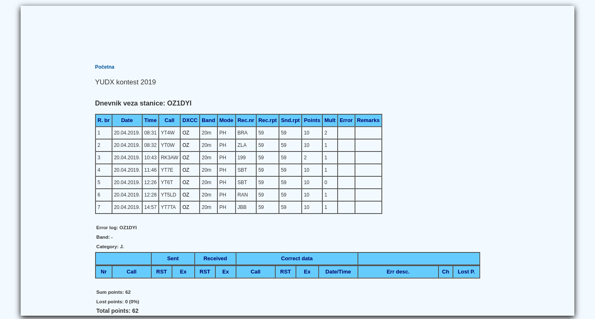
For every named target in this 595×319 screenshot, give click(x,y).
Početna (104, 67)
